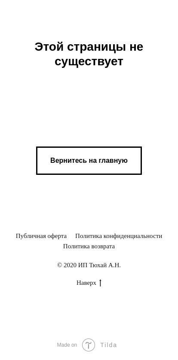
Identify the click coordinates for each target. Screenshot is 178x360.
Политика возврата (89, 246)
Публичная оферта (41, 235)
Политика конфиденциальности (118, 235)
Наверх (89, 283)
